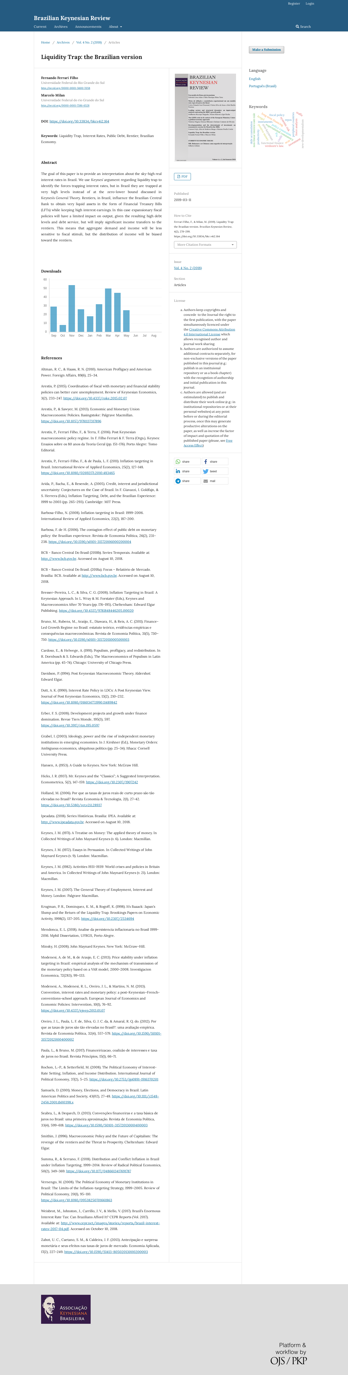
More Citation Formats (194, 245)
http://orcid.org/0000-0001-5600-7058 (65, 88)
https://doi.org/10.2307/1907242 (112, 782)
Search (303, 26)
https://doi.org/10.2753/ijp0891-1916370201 (123, 1079)
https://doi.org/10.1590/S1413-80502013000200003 (106, 1252)
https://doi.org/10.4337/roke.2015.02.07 (95, 398)
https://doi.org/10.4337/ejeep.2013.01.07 (73, 1010)
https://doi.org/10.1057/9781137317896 (71, 421)
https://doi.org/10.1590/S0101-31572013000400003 (106, 1125)
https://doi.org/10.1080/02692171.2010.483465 (78, 473)
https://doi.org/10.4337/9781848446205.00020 (96, 610)
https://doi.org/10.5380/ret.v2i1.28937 (71, 805)
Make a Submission (266, 50)
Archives (60, 26)
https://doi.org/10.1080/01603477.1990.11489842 (79, 702)
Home (45, 42)
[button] (187, 461)
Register (294, 3)
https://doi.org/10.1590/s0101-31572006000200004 (90, 542)
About (114, 26)
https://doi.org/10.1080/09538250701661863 (76, 1200)
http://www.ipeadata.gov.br (62, 822)
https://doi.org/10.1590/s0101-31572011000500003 (88, 639)
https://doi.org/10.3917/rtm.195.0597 (70, 725)
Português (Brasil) (262, 86)
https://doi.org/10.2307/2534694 (107, 918)
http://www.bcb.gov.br (58, 558)
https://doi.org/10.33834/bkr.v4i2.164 (79, 121)
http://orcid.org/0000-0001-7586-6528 (65, 105)
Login (310, 3)
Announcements (88, 26)
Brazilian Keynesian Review (72, 18)
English (255, 79)
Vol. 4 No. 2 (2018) (89, 42)
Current (40, 26)
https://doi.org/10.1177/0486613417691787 (98, 1171)
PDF (184, 176)
